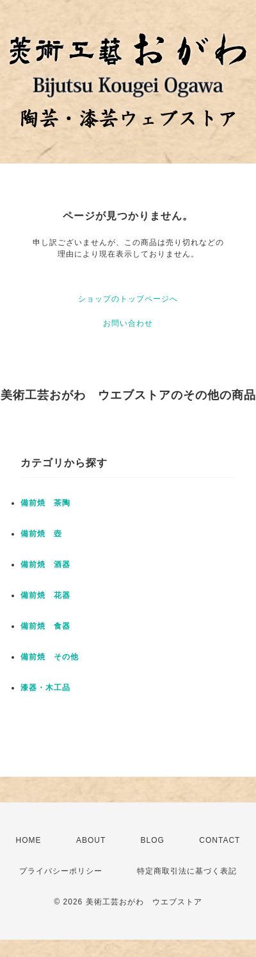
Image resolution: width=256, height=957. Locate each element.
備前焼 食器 (45, 626)
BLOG (152, 840)
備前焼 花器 (45, 595)
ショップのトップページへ (128, 298)
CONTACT (219, 840)
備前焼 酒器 (45, 564)
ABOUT (91, 840)
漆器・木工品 (45, 687)
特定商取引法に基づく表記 (187, 871)
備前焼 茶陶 (45, 502)
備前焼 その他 (49, 656)
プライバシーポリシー (60, 871)
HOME (29, 840)
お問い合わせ (128, 323)
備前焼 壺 (41, 533)
